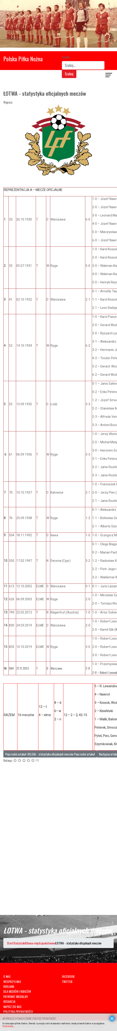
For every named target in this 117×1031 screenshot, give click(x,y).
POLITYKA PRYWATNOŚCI (18, 1011)
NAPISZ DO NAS (12, 1006)
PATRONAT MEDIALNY (15, 996)
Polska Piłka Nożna (23, 59)
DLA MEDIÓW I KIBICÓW (17, 991)
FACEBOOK (68, 976)
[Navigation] (109, 75)
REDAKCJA (9, 1001)
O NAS (6, 976)
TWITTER (67, 981)
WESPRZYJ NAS (12, 981)
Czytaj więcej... (8, 1026)
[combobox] (83, 65)
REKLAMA (8, 986)
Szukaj (65, 57)
